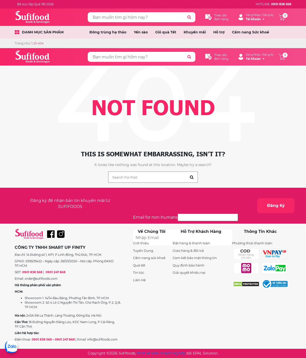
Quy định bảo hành (188, 265)
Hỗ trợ (219, 32)
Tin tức (138, 272)
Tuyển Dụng (143, 251)
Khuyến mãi (195, 32)
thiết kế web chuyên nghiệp (161, 353)
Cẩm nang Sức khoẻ (250, 32)
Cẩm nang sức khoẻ (149, 258)
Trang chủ (22, 43)
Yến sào (141, 32)
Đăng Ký (276, 205)
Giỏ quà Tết (165, 32)
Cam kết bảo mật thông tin (195, 258)
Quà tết (139, 265)
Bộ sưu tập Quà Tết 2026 (35, 4)
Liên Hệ (139, 280)
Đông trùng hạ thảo (107, 32)
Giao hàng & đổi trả (188, 251)
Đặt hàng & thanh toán (191, 243)
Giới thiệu (141, 243)
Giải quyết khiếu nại (189, 272)
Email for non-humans (155, 217)
